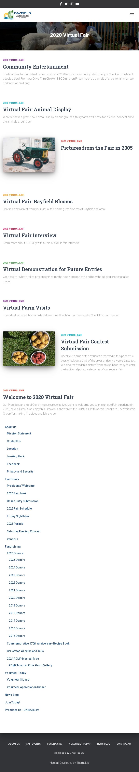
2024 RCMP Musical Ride (23, 658)
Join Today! (12, 702)
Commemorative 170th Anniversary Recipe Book (38, 643)
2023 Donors (17, 575)
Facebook (61, 4)
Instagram (71, 4)
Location (12, 448)
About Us (10, 427)
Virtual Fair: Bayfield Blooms (38, 201)
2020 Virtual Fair (13, 60)
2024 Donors (17, 567)
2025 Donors (17, 559)
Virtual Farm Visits (26, 307)
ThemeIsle (82, 762)
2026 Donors (15, 553)
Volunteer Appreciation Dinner (26, 687)
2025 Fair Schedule (19, 508)
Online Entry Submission (22, 501)
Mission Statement (19, 433)
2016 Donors (17, 628)
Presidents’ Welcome (21, 485)
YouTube (77, 4)
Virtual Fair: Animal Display (37, 109)
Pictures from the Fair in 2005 (97, 148)
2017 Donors (17, 620)
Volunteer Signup (18, 679)
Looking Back (15, 456)
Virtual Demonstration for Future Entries (52, 269)
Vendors (12, 539)
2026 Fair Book (16, 493)
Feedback (13, 464)
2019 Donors (17, 605)
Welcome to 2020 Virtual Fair (38, 397)
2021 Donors (17, 590)
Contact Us (14, 441)
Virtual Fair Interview (30, 235)
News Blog (12, 694)
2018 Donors (17, 613)
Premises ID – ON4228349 (22, 710)
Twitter (66, 4)
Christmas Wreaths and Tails (25, 651)
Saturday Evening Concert (23, 531)
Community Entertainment (36, 66)
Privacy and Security (20, 471)
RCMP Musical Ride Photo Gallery (30, 665)
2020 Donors (17, 597)
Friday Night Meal (18, 516)
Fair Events (12, 479)
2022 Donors (17, 582)
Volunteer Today (15, 672)
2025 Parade (15, 523)
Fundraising (13, 546)
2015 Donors (17, 635)
